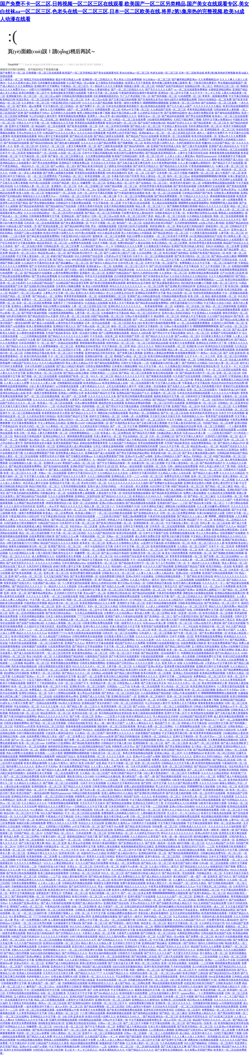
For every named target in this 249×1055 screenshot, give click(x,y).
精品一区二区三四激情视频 (220, 306)
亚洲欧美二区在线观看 (173, 999)
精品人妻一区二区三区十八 (150, 206)
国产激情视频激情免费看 (205, 809)
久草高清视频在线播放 (44, 169)
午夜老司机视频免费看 (169, 593)
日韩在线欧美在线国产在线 (177, 609)
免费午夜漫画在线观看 (132, 883)
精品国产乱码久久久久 (179, 122)
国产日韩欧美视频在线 (65, 549)
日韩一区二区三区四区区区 (151, 169)
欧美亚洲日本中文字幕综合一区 (66, 889)
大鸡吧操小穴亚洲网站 (58, 743)
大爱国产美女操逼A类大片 (113, 599)
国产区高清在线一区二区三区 (67, 99)
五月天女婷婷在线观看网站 (29, 559)
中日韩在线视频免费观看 (226, 309)
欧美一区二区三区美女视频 (26, 686)
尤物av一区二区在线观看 (78, 129)
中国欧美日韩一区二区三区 (182, 679)
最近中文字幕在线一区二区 (182, 923)
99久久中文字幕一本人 (151, 366)
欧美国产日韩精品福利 (125, 156)
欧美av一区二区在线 (168, 739)
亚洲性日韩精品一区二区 (33, 693)
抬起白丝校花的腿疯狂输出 (45, 953)
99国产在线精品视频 (38, 849)
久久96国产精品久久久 (115, 973)
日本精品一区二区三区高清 (74, 196)
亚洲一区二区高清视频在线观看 (26, 613)
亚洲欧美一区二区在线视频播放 (211, 419)
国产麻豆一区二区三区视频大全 (66, 156)
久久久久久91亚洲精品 (39, 649)
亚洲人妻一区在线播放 (29, 799)
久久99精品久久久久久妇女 (112, 473)
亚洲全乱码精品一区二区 (152, 949)
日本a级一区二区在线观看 (145, 686)
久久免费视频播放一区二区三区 (56, 346)
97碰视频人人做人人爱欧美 (29, 319)
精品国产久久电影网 (49, 289)
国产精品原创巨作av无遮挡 (43, 316)
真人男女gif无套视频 (88, 693)
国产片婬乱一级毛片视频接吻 (81, 269)
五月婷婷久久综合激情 (63, 112)
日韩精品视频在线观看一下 (170, 576)
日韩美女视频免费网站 (98, 366)
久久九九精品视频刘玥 (221, 276)
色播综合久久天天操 (61, 122)
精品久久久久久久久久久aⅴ (31, 633)
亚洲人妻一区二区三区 (56, 573)
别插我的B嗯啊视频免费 (105, 819)
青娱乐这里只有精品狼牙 (190, 226)
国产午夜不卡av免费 (112, 826)
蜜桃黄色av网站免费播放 (33, 309)
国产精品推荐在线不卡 (212, 463)
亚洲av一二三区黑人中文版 (110, 716)
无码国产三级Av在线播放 (28, 233)
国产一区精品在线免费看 (64, 343)
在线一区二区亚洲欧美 (84, 906)
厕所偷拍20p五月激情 (166, 219)
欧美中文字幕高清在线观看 (216, 813)
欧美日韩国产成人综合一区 (233, 159)
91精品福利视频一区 (97, 423)
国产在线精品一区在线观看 (50, 899)
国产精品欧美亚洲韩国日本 (160, 152)
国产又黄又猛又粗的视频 (123, 99)
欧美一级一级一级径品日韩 (177, 836)
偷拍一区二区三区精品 (123, 326)
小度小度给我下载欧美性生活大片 (54, 553)
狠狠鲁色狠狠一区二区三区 (95, 879)
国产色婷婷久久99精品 (194, 363)
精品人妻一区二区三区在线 (170, 216)
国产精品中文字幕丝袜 (90, 559)
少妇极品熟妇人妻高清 (169, 433)
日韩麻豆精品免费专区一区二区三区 (58, 369)
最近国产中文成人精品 (60, 229)
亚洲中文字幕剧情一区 (21, 126)
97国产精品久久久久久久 (140, 1049)
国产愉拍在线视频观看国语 (219, 596)
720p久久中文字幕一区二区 (174, 446)
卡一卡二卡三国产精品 (231, 996)
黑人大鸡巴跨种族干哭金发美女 (180, 909)
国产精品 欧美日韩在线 (90, 166)
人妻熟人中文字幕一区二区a (80, 189)
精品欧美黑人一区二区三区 (148, 549)
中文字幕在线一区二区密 (33, 156)
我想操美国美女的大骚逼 (38, 443)
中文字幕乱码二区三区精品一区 (60, 106)
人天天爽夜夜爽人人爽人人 (125, 379)
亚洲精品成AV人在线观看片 (15, 162)
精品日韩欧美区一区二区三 (44, 486)
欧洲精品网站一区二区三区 (95, 569)
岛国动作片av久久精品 (93, 853)
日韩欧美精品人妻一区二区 (212, 359)
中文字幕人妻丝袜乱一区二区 (32, 256)
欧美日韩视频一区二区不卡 (34, 92)
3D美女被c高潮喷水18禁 (64, 976)
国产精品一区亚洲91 (203, 449)
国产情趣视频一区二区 (130, 142)
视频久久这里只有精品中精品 (108, 669)
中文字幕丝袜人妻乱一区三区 (214, 329)
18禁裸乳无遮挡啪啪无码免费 (141, 446)
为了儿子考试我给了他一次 (135, 96)
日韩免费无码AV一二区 (42, 406)
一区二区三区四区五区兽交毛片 (50, 239)
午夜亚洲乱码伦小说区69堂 (65, 102)
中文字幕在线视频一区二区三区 (18, 709)
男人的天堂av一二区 (210, 736)
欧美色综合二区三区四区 (50, 726)
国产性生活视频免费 (206, 996)
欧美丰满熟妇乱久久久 (139, 716)
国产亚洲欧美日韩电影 (226, 769)
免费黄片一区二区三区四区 (36, 299)
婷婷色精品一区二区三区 (120, 343)
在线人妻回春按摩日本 (220, 339)
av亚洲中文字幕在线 (199, 409)
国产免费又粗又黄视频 (129, 353)
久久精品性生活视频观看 (221, 493)
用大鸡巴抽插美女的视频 (62, 609)
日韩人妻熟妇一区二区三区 (63, 1013)
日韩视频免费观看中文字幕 (44, 216)
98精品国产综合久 (66, 756)
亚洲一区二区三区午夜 (180, 379)
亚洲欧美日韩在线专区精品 (233, 979)
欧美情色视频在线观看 (208, 763)
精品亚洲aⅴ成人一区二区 (52, 253)
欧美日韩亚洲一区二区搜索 (218, 613)
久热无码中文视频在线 (39, 566)
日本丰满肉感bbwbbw (74, 563)
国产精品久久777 (15, 679)
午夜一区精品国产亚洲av (181, 589)
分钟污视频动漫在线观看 (20, 479)
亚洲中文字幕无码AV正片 (81, 473)
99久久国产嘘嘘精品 (51, 813)
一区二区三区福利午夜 (224, 263)
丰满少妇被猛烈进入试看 (211, 513)
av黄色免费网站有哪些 (65, 273)
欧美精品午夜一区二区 (212, 626)
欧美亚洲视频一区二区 (97, 176)
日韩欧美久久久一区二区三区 (118, 573)
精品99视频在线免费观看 (84, 1043)
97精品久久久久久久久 (196, 196)
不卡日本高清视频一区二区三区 (230, 409)
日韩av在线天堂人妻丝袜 (207, 623)
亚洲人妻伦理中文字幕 (225, 483)
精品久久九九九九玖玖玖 (49, 409)
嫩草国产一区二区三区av (41, 986)
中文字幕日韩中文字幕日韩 (143, 209)
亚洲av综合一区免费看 (188, 573)
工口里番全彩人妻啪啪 (161, 1029)
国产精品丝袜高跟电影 (31, 206)
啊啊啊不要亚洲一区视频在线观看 (133, 299)
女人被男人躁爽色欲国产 (84, 239)
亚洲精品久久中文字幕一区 (45, 1016)
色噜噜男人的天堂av (123, 746)
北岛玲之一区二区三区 (52, 146)
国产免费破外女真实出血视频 (165, 483)
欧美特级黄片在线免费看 (133, 993)
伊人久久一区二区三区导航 (136, 139)
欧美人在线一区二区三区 (30, 193)
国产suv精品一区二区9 (63, 166)
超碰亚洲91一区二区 (216, 226)
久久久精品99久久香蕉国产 (145, 836)
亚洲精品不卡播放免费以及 (74, 162)
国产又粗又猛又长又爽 (49, 339)
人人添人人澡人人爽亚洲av (180, 156)
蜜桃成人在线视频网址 (231, 213)
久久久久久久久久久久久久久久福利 (128, 483)
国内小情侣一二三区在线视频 (177, 579)
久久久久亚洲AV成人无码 (22, 82)
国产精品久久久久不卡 (83, 413)
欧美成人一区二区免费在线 (116, 433)
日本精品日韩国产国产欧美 (197, 193)
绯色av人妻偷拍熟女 (98, 89)
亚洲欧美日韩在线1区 (119, 593)
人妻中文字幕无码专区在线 (193, 152)
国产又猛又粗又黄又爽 (173, 519)
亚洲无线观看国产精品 (65, 443)
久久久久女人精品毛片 (171, 599)
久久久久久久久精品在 (232, 473)
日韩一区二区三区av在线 (105, 216)
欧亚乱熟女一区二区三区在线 (32, 99)
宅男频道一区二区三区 (75, 893)
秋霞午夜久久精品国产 (83, 479)
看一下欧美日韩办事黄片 (202, 82)
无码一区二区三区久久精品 (102, 606)
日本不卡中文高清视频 (231, 413)
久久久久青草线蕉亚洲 (232, 679)
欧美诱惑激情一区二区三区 (116, 706)
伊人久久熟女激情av (207, 533)
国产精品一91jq (61, 259)
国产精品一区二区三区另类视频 (102, 213)
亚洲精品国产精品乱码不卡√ (213, 639)
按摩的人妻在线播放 (194, 493)
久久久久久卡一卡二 (213, 583)
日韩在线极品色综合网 (183, 426)
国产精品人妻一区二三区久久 (83, 706)
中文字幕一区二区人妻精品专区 (47, 599)
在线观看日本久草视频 (68, 556)
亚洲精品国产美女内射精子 (97, 703)
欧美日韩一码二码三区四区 (220, 753)
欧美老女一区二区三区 (92, 543)
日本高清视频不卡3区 (128, 506)
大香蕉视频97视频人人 (60, 913)
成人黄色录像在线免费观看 (229, 716)
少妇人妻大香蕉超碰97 (41, 386)
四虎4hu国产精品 (172, 929)
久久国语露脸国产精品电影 (68, 656)
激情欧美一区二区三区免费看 (108, 236)
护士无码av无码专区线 (209, 249)
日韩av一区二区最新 (135, 1033)
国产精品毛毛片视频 (143, 433)
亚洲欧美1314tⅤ (195, 346)
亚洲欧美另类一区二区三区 (145, 553)
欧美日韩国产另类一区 (131, 336)
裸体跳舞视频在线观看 (222, 196)
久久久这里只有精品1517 (130, 339)
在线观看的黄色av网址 (65, 696)
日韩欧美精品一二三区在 (104, 373)
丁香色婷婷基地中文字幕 (121, 929)
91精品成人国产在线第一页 (21, 226)
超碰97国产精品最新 (61, 256)
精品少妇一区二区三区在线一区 (90, 469)
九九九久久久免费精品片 (28, 863)
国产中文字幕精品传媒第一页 (113, 463)
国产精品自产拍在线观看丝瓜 (169, 399)
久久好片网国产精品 (123, 169)
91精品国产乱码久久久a (24, 363)
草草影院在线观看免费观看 (90, 122)
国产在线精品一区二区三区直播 (219, 102)
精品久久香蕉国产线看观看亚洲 (131, 789)
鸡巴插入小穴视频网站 (158, 779)
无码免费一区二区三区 (164, 826)
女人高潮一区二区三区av (14, 329)
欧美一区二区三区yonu (31, 743)
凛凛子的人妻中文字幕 (102, 339)
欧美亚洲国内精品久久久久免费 (98, 603)
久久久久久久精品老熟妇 (23, 729)
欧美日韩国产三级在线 (195, 973)
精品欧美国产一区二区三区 (55, 209)
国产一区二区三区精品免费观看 (18, 539)
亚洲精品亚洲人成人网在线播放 (74, 446)
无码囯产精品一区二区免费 (15, 296)
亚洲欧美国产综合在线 (116, 903)
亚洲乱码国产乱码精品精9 (84, 996)
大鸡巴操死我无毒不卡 (93, 719)
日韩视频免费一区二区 (107, 109)
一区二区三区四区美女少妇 (126, 323)
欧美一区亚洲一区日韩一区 (186, 613)
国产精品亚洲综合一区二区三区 (170, 233)
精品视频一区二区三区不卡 (196, 199)
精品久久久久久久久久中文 (226, 219)
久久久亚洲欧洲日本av (187, 859)
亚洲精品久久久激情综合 (146, 999)
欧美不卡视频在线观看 (12, 683)
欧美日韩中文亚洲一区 (138, 669)
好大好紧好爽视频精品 (143, 179)
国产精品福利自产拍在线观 (60, 206)
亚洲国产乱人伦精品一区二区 (145, 899)
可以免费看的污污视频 (128, 976)
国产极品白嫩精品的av (68, 499)
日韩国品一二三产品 (118, 686)
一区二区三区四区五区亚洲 (48, 629)
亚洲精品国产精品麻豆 (233, 699)
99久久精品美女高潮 (108, 233)
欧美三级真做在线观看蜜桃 (148, 713)
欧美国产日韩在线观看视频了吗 (220, 573)
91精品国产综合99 (48, 523)
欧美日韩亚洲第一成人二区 (209, 906)
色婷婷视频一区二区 (93, 406)
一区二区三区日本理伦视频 (36, 923)
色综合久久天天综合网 (24, 806)
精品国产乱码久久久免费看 (130, 643)
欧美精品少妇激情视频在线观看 (211, 696)
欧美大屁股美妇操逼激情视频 (84, 633)
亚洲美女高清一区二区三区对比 (81, 219)
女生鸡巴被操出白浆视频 (191, 849)
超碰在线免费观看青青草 (94, 443)
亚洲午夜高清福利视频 (156, 966)
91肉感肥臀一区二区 (189, 96)
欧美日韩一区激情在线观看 (112, 479)
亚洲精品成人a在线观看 (40, 719)
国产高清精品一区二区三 (158, 616)
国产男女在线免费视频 (198, 116)
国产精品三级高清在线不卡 (21, 369)
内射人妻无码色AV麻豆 (172, 389)
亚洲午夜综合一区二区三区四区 (163, 856)
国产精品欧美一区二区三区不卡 (88, 449)
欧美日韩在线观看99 (236, 279)
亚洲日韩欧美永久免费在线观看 (162, 199)
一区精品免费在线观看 (126, 859)
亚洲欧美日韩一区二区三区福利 (88, 686)
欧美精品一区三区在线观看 (232, 149)
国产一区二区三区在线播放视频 (42, 396)
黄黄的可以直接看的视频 (130, 856)
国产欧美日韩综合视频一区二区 (114, 523)
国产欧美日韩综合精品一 (30, 589)
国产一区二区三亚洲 (176, 743)
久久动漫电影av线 (37, 609)
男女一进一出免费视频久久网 (30, 919)
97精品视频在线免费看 (130, 959)
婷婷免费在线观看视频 (192, 619)
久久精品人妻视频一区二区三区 (63, 623)
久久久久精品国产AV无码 (220, 843)
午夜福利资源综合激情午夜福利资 (138, 92)
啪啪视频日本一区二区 (171, 309)
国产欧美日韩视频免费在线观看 (107, 283)
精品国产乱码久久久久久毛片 (172, 946)
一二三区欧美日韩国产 (219, 433)
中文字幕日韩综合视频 (153, 349)
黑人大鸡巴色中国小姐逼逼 (79, 979)
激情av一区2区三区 (211, 353)
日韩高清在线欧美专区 (131, 606)
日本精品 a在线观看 (102, 673)
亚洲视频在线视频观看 (119, 549)
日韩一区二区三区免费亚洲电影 (177, 513)
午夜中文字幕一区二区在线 (102, 92)
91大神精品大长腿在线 (199, 216)
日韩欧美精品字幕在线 (36, 353)
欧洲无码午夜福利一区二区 (185, 182)
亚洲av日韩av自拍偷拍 (111, 503)
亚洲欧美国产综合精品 (83, 466)
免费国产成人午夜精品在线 (131, 439)
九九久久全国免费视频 (60, 496)
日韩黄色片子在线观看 (144, 823)
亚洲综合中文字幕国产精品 (65, 966)
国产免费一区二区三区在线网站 (221, 556)
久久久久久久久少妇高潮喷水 (151, 636)
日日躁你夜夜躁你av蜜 (169, 179)
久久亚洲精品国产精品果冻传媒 (117, 269)
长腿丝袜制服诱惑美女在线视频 (34, 199)
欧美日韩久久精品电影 (116, 676)
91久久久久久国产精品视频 (97, 102)
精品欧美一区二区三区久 (23, 253)
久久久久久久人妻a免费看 (150, 269)
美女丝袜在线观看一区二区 (103, 759)
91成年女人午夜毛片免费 (14, 703)
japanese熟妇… (189, 993)
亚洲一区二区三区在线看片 (202, 389)
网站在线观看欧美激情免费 (167, 983)
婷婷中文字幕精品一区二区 (104, 416)
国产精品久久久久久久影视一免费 (188, 339)
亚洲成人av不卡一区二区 (234, 706)
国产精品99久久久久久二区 (116, 496)
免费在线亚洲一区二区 (143, 699)
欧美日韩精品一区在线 (24, 289)
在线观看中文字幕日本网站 (219, 649)
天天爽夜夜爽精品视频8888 (223, 739)
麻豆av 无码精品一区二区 (197, 456)
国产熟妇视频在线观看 (168, 776)
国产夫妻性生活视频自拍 (169, 1049)
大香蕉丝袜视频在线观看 (188, 829)
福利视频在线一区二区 (114, 899)
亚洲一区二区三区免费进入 (76, 459)
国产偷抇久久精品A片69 (103, 263)
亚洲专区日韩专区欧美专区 (158, 1009)
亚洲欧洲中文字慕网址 (47, 86)
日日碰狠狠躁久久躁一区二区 (25, 463)
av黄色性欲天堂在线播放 (69, 323)
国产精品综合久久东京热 (174, 166)
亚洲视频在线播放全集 (182, 533)
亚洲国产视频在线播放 (213, 489)
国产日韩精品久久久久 (110, 939)
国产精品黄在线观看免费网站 (43, 236)
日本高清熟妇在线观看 (85, 179)
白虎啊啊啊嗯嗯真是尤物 (207, 539)
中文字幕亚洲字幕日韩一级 (177, 733)
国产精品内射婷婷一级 (136, 146)
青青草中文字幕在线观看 (100, 643)
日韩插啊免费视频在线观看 (60, 699)
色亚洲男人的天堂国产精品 (122, 132)
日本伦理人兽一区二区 (130, 263)
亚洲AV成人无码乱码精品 (176, 313)
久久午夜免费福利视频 (164, 162)
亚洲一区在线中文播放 (85, 333)
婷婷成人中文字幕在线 (186, 266)
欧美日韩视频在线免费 (122, 489)
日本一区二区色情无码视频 (114, 126)
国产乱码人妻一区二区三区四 (96, 789)
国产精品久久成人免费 (205, 473)
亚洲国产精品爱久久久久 (96, 566)
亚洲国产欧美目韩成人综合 (166, 146)
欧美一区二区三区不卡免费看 (67, 353)
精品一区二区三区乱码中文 (145, 313)
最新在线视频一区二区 (224, 296)
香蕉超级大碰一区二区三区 (166, 453)
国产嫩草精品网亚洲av (184, 79)
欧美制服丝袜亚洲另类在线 (233, 1023)
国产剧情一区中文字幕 (39, 259)
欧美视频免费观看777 (187, 353)
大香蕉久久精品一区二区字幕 (98, 933)
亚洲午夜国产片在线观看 (141, 896)
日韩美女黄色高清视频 (97, 359)
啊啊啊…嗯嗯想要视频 (221, 516)
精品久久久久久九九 (71, 506)
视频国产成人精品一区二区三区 (36, 439)
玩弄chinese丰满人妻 (194, 433)
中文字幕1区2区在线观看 (136, 203)
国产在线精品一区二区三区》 (152, 182)
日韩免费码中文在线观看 (211, 186)
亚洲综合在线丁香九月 (12, 566)
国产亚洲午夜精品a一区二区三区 (207, 893)
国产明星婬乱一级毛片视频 (124, 923)
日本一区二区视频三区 (90, 186)
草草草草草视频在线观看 (70, 159)
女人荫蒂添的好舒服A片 (71, 856)
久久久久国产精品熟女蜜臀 (183, 783)
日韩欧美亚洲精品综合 (190, 603)
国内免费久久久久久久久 (120, 733)
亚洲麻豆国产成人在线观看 (63, 249)
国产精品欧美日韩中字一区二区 (85, 253)
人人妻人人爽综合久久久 (140, 723)
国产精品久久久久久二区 (76, 673)
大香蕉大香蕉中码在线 (90, 206)
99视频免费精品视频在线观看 (218, 182)
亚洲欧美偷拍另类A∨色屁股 (207, 289)
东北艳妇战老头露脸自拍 (144, 389)
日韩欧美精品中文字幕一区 (170, 213)
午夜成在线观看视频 (151, 656)
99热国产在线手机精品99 (170, 86)
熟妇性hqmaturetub (206, 156)
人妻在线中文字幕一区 (108, 493)
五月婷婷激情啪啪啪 (112, 219)
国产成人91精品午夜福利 (70, 366)
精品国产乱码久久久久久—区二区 (19, 109)
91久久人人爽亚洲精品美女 (34, 519)
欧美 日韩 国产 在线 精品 (93, 763)
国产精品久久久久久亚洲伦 (21, 346)
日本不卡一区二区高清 (12, 152)
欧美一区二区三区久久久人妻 (20, 473)
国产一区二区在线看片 (145, 319)
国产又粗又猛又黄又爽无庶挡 (133, 162)
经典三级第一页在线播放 (152, 386)
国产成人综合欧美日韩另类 (29, 653)
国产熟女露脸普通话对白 (166, 283)
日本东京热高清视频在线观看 (193, 393)
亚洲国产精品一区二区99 (185, 406)
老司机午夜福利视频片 (104, 843)
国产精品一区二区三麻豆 (219, 486)
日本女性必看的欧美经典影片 (122, 106)
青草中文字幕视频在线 (22, 893)
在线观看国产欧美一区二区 (73, 376)
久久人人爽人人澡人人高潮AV (189, 1036)
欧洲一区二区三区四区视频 (200, 689)
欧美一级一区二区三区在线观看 (163, 193)
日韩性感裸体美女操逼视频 (87, 636)
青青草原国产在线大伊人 (18, 583)
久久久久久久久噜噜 (101, 619)
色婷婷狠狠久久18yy (193, 416)
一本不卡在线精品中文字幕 (97, 546)
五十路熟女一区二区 (11, 79)
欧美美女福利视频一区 (159, 879)
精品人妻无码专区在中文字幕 (93, 869)
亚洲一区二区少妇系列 (12, 283)
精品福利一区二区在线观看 (50, 126)
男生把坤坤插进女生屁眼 (194, 439)
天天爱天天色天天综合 (186, 953)
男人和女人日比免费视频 (128, 79)
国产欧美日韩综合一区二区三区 (192, 256)
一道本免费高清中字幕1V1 (39, 1006)
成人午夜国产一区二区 (227, 172)
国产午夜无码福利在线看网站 (22, 493)
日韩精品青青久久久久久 (30, 879)
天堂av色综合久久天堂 (29, 132)
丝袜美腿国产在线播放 (232, 533)
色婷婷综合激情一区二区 (144, 973)
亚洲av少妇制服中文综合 (234, 646)
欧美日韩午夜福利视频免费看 (159, 323)
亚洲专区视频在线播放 (173, 769)
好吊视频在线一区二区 (177, 543)
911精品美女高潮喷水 (110, 796)
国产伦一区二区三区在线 (175, 413)
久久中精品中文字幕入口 (138, 689)
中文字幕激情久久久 (122, 989)
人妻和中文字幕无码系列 (143, 473)
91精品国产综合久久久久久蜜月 (68, 476)
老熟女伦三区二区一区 (226, 86)
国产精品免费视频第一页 (168, 196)
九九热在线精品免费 (144, 149)
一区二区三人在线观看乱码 (177, 706)
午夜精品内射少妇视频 (57, 906)
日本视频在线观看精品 (112, 769)
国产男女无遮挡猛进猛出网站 (132, 453)
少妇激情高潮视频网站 (159, 119)
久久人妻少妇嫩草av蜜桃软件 (194, 162)
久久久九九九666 (137, 479)
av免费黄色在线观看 (79, 243)
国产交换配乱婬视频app (79, 456)
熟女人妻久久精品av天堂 (79, 363)
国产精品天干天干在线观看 (228, 162)
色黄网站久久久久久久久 (115, 649)
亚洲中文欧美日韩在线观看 (68, 359)
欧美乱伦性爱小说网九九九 (159, 142)
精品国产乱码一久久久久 (138, 796)
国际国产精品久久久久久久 (177, 756)
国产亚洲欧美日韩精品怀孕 (180, 286)
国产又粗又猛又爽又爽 (31, 843)
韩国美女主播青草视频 (106, 883)
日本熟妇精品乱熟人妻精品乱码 (26, 699)
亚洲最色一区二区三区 (64, 186)
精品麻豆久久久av (185, 886)
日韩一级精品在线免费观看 (182, 466)
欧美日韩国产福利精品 (175, 253)
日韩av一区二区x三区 (110, 1023)
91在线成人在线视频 (96, 303)
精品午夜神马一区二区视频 (219, 479)
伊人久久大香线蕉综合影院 (68, 1036)
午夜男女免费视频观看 (161, 886)
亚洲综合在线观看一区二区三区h (61, 943)
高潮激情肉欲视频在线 (116, 699)
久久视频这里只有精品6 (156, 246)
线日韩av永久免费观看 (199, 999)
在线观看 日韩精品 (63, 199)
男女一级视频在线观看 (103, 226)
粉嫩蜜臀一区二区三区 (201, 172)
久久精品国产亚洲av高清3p (221, 189)
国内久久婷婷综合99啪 (145, 273)
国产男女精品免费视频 (44, 276)
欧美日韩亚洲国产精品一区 (26, 636)
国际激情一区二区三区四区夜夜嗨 (116, 726)
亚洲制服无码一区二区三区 (21, 96)
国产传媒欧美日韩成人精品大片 (143, 873)
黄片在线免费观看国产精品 (45, 379)
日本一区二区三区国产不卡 (73, 683)
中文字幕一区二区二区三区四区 (68, 533)
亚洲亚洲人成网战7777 (208, 589)
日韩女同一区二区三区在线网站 (120, 633)
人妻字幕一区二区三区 (231, 233)
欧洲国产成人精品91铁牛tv (122, 853)
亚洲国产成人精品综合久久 (224, 146)
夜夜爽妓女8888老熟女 (88, 346)
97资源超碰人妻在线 (15, 929)
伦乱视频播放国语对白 (106, 96)
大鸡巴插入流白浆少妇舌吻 (48, 1049)
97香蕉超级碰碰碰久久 (202, 166)
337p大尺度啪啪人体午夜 (115, 389)
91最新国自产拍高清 (96, 656)
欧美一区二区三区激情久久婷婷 (29, 639)
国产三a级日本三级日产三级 (119, 253)
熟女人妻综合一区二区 (153, 176)
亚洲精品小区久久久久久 (20, 979)
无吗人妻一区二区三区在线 (74, 316)
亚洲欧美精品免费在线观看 (203, 273)
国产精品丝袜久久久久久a (194, 866)
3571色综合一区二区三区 (143, 599)
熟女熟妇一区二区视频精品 (144, 413)
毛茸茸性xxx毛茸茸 (24, 726)
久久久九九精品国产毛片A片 (189, 919)
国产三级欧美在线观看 (110, 146)
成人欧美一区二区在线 (192, 189)
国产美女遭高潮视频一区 (75, 223)
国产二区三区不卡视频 (199, 769)
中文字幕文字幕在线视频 (172, 823)
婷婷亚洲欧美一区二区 (162, 226)
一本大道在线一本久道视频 (133, 486)
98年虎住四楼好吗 (116, 172)
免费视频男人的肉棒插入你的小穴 (120, 813)
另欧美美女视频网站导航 (162, 986)
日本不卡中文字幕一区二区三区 (131, 546)
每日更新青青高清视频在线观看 (55, 539)
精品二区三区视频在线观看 (49, 999)
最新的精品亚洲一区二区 (141, 936)
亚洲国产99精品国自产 (118, 273)
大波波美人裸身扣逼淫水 (59, 733)
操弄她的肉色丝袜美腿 (163, 709)
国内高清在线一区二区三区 (115, 996)
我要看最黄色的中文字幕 (139, 219)
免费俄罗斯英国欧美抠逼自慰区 (217, 909)
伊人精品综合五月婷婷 (165, 716)
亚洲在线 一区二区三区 (207, 169)
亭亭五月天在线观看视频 (99, 276)
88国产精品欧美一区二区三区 (187, 486)
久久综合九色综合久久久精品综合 (188, 276)
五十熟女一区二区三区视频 (206, 746)
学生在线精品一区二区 (98, 119)
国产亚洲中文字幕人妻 (174, 1039)
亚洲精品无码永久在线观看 (26, 796)
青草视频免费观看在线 (126, 329)
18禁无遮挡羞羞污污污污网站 (185, 303)
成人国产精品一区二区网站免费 (133, 983)
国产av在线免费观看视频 (71, 266)
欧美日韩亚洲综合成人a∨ (147, 359)
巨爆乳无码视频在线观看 (63, 1019)
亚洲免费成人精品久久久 (70, 453)
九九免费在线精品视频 (98, 156)
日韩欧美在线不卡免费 (197, 599)
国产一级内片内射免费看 (28, 569)
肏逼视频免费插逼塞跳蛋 (233, 269)
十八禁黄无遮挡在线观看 (203, 233)
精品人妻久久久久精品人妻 (96, 943)
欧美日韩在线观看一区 (204, 136)
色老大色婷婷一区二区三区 (216, 406)
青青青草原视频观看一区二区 (80, 296)
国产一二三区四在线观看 (38, 279)
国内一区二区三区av (178, 176)
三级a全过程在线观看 (90, 969)
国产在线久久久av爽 (178, 386)
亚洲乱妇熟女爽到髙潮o (225, 529)
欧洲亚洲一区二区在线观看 (175, 136)
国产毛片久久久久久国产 (159, 89)
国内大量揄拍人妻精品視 (113, 209)
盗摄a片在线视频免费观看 (130, 499)
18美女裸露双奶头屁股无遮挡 (54, 666)
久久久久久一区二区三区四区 (178, 639)
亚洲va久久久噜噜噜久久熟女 (123, 543)
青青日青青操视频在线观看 (138, 753)
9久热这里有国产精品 (68, 406)
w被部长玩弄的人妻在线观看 (59, 799)
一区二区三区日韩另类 (58, 653)
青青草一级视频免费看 (215, 96)
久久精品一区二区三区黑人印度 (170, 669)
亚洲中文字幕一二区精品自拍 (175, 676)
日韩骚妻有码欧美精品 (195, 856)
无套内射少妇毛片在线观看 (133, 226)
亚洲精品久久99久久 (77, 829)
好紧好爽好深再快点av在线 (202, 213)
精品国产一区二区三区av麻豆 (25, 293)
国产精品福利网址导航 (77, 226)
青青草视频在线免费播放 (72, 116)
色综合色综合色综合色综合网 (227, 383)
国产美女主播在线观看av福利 (199, 453)
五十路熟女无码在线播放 (110, 82)
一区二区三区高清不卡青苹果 (171, 236)
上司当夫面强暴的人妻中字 (121, 386)
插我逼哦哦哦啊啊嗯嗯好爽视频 (208, 176)
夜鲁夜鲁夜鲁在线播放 (210, 703)
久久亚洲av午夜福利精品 (228, 1026)
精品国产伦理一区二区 (22, 819)
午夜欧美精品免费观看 (225, 1006)
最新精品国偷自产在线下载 (82, 836)
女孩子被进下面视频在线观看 (69, 89)
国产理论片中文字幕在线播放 (168, 333)
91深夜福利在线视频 (155, 469)
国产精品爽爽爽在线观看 (23, 946)
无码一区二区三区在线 (12, 649)
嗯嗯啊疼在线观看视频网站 (193, 203)
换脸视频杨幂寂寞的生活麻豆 (137, 846)
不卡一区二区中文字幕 (166, 259)
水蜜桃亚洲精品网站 (219, 89)
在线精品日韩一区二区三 (199, 86)
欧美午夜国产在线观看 (53, 776)
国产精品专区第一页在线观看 (216, 616)
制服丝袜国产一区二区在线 (42, 152)
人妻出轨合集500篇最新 (17, 786)
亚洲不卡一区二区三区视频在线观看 (20, 413)
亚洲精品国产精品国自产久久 (132, 393)
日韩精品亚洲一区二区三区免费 (61, 246)
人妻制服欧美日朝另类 (153, 813)
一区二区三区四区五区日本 (180, 132)
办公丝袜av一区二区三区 (157, 79)
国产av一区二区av (21, 739)
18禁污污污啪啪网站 (40, 89)
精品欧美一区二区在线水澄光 (125, 469)
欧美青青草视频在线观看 (207, 733)
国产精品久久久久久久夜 (159, 336)
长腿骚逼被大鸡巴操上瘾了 (165, 363)
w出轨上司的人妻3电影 (212, 223)
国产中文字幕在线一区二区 (100, 1026)
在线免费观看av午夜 (67, 1009)
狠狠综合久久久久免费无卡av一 (40, 196)
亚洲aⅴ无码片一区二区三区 (73, 419)
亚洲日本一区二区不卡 (12, 139)
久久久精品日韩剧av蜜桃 (91, 319)
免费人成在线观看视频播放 (139, 786)
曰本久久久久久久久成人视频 (194, 529)
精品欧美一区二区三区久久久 (61, 879)
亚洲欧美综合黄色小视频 (198, 483)
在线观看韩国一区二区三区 (26, 179)
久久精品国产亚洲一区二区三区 (168, 109)
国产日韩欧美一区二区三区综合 (158, 933)
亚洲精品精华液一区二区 (99, 356)
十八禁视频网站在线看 (85, 209)
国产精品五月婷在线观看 (101, 439)
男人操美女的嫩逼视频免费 (198, 209)
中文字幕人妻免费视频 (165, 939)
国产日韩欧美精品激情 (220, 883)
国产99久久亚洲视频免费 (142, 409)
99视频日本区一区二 (32, 826)
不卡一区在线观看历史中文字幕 (148, 559)
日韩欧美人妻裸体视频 (226, 193)
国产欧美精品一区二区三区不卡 (222, 603)
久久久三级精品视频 (98, 476)
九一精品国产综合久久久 (106, 459)
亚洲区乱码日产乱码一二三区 (198, 846)
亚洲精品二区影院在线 (87, 496)
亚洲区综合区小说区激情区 (113, 749)
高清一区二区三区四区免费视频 (34, 303)
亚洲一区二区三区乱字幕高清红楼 (120, 589)
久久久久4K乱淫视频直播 (91, 132)
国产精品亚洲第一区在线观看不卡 (160, 653)
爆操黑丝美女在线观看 (72, 119)
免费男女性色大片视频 (52, 456)
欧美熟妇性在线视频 (38, 139)
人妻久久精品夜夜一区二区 (194, 219)
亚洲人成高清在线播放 (192, 939)
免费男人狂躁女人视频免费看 (168, 759)
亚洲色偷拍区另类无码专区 (100, 353)
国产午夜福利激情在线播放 (129, 193)
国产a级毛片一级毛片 (130, 916)
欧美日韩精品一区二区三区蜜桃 (170, 243)
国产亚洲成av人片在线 (60, 309)
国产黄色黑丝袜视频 (184, 186)
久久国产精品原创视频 (19, 399)
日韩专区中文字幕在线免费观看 (148, 649)
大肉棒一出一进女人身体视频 (25, 172)
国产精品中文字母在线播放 (87, 646)
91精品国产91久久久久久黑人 (59, 132)
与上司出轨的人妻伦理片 (43, 116)
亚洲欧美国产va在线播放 (201, 526)
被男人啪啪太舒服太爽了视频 (93, 112)
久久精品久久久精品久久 (28, 783)
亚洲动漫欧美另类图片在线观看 (68, 92)
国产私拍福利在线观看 (16, 142)
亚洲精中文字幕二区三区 (131, 603)
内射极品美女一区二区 (53, 493)
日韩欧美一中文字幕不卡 (100, 429)
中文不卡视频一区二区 (102, 223)
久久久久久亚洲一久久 (148, 639)
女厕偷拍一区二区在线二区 (43, 119)
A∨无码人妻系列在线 (92, 249)
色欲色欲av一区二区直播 (84, 526)
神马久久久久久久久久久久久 (125, 286)
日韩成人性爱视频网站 (206, 706)
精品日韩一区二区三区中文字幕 (139, 459)
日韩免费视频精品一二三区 (172, 149)
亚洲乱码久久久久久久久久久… (126, 306)
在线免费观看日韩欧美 (41, 536)
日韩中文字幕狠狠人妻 (135, 526)
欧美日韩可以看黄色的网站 (129, 152)
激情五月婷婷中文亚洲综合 (126, 369)
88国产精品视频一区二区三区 (121, 186)
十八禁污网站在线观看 (92, 1013)
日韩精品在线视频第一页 (18, 129)
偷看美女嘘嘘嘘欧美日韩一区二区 (28, 546)
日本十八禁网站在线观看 (62, 693)
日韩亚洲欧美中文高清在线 (163, 439)
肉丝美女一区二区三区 (153, 923)
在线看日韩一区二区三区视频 (147, 463)
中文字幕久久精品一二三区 (159, 429)
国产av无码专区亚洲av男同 (76, 916)
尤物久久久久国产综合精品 (26, 949)
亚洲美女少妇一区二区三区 (181, 249)
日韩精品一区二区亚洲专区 (233, 403)
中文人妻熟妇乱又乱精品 (52, 423)
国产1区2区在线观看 (160, 266)
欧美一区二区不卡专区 (55, 686)
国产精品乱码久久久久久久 (27, 586)
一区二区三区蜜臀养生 (44, 176)
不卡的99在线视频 (161, 569)
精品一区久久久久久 (142, 346)
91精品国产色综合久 (81, 729)
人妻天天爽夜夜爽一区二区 (81, 146)
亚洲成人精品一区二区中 (121, 182)
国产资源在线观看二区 (50, 226)
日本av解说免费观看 (86, 403)
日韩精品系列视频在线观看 (77, 96)
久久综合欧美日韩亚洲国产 (129, 129)
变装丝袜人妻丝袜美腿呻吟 (153, 913)
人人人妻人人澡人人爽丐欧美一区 (123, 199)
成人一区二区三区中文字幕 (151, 719)
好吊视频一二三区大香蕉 (171, 699)
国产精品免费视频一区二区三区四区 (104, 1006)
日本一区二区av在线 (96, 99)
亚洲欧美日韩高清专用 (134, 986)
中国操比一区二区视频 (92, 549)
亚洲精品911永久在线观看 (157, 369)
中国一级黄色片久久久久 (128, 623)
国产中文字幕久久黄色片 (190, 436)
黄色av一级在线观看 (130, 466)
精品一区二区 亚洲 (55, 843)
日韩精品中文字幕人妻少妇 (114, 179)
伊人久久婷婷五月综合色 (62, 149)
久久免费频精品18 (208, 79)
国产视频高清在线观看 (159, 376)
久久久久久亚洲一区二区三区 (130, 619)
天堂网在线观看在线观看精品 (22, 993)
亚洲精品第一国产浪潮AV (75, 216)
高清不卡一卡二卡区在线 (184, 626)
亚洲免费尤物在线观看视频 (179, 666)
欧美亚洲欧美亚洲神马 (203, 686)
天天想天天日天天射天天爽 (183, 719)
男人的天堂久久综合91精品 (170, 786)
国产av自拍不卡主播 (24, 339)
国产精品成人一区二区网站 (47, 296)
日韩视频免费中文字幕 (206, 609)
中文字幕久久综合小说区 (218, 303)
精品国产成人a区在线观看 (14, 359)
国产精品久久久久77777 (138, 239)
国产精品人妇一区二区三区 (145, 126)
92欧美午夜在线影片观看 (186, 779)
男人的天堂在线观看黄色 (49, 979)
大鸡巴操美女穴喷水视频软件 (20, 523)
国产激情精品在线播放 (119, 803)
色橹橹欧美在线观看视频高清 (197, 653)
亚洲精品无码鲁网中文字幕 (150, 293)
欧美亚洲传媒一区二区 (213, 989)
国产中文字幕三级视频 (90, 149)
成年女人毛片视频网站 (52, 109)
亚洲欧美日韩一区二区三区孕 (101, 159)
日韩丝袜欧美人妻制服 (226, 109)
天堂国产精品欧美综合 (58, 333)
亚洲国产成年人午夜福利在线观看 (124, 616)
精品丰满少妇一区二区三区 (63, 603)
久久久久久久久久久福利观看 (224, 826)
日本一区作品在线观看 (97, 323)
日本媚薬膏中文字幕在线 (232, 156)
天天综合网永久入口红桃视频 (180, 803)
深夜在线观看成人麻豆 (29, 526)
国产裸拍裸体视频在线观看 (53, 926)
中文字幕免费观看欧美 (24, 423)
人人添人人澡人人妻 (49, 883)
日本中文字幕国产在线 (155, 533)
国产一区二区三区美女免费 (136, 893)
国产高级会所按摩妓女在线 (68, 299)
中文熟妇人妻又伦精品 (191, 629)
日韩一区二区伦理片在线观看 (209, 793)
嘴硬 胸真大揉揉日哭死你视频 (105, 289)
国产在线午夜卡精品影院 (78, 809)
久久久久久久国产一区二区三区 (63, 839)
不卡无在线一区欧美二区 (173, 319)
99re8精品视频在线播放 (29, 1039)
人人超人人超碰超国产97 (159, 606)
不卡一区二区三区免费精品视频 (135, 196)
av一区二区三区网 (103, 129)
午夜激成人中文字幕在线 (196, 383)
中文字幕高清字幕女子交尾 (31, 149)
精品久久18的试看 (141, 333)
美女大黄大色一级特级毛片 (60, 589)
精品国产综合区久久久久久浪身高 (59, 543)
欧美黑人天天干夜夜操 (138, 82)
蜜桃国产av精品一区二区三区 (130, 356)
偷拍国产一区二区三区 (129, 223)
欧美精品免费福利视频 (138, 403)
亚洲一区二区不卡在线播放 (95, 369)
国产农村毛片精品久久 (145, 166)
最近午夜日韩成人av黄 (68, 79)
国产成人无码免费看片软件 (206, 386)
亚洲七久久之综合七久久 (176, 809)
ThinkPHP (13, 64)
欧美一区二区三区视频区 (211, 426)
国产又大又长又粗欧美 (152, 249)
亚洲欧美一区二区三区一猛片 (182, 989)
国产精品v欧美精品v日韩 (102, 876)
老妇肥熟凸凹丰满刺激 (69, 626)
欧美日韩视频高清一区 (190, 129)
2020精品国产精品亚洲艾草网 (72, 283)
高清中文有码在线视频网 (18, 1049)
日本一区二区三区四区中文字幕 (63, 349)
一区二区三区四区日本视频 (58, 796)
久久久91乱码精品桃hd (36, 213)
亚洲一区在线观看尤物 (95, 679)
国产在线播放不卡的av (36, 112)
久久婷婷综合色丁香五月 (18, 239)
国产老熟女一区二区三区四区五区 (120, 693)
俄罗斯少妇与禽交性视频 (175, 536)
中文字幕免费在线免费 (114, 739)
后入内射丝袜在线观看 (120, 449)
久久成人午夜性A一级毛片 (145, 579)
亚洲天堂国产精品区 (120, 229)
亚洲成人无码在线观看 (186, 673)
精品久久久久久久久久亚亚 (214, 206)
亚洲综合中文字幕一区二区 (124, 279)
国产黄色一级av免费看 (29, 106)
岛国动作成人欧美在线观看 (217, 916)
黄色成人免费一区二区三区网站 (152, 613)
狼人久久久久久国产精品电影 (30, 229)
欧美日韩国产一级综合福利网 (32, 793)
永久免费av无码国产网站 (198, 1049)
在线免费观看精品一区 (203, 443)
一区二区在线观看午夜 (141, 383)
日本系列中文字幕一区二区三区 (77, 523)
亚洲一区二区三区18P (26, 146)
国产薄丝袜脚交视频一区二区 (179, 359)
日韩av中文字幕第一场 (115, 1019)
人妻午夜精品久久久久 (92, 386)
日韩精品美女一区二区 (213, 779)
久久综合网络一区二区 (149, 253)
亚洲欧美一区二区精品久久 (97, 79)
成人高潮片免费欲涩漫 (201, 112)
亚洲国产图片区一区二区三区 (64, 546)
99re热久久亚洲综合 (227, 449)
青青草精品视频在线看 (199, 109)
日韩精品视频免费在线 (174, 296)
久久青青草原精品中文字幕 (19, 959)
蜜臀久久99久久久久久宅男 (62, 823)
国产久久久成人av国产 (179, 106)
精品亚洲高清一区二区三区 (52, 243)
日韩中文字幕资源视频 (34, 249)
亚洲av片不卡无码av (227, 689)
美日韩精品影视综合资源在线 (115, 713)
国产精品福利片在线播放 (38, 273)
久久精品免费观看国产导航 (39, 453)
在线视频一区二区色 (154, 466)
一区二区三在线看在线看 (64, 596)
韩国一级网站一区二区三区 (144, 969)
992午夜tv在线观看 (39, 182)
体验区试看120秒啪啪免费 (31, 823)
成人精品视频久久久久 (124, 116)
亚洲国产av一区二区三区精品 (179, 899)
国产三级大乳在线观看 (195, 146)
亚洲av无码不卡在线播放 (154, 329)
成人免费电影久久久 (43, 556)
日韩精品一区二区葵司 (214, 376)
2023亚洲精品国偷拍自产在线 (205, 236)
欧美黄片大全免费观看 (182, 343)
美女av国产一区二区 (198, 399)
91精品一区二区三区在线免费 (129, 119)
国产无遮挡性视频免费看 (150, 746)
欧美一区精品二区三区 (32, 489)
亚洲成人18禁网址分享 (71, 393)
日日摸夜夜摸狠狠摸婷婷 (128, 276)
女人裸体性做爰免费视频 (30, 333)
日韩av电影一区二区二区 (117, 149)
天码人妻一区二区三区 (106, 809)
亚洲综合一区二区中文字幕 (173, 92)
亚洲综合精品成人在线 (12, 393)
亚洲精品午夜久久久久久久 (42, 853)
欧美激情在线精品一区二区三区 (90, 653)
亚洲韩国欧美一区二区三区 (219, 129)
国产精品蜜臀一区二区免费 (219, 1029)
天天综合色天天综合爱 (50, 269)
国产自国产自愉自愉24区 (152, 122)
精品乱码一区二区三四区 (225, 599)
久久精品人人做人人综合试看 (175, 473)
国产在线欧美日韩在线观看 (39, 286)
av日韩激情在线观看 (67, 386)
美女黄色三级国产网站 (74, 289)
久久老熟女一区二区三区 (35, 102)
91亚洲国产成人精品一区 (47, 583)
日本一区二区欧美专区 (92, 849)
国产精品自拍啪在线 (41, 142)
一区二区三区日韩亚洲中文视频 (85, 949)
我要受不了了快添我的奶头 (68, 303)
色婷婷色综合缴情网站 (146, 519)
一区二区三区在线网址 (16, 1016)
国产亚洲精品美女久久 (146, 513)
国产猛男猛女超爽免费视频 (174, 799)
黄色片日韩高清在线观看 (81, 516)
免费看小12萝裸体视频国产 (19, 389)
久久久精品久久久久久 (34, 803)
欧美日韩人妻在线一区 (153, 279)
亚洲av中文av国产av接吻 (139, 456)
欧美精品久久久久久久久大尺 (79, 939)
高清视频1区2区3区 (41, 359)
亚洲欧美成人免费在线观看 (168, 689)
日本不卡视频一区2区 (104, 243)
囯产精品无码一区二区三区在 (205, 669)
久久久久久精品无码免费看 (98, 529)
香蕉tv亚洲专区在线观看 (164, 789)
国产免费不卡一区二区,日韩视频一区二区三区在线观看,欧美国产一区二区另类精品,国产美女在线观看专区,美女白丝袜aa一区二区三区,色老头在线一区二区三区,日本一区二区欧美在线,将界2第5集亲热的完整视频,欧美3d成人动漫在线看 (124, 11)
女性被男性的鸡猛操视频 (142, 739)
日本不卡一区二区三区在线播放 (44, 939)
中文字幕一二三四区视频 (154, 806)
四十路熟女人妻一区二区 (214, 953)
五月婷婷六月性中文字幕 (202, 149)
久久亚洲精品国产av (40, 329)
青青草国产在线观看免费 (219, 416)
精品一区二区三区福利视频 (34, 533)
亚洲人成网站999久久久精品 (117, 793)
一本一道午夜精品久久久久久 (84, 899)
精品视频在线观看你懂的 (215, 816)
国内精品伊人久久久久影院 (24, 209)
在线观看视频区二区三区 (112, 296)
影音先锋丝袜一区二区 (140, 926)
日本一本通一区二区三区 (88, 539)
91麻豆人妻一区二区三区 (230, 166)
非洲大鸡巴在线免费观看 (215, 859)
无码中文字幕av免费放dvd (216, 119)
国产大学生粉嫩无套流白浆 (19, 659)
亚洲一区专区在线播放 (174, 963)
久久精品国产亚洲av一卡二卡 (96, 246)
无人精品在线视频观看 (164, 203)
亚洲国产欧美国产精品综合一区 (207, 253)
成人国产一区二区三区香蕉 (204, 743)
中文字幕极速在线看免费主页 (145, 1019)
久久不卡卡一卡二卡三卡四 (205, 92)
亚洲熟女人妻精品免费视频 (26, 306)
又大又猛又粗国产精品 (71, 169)
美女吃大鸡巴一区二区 (111, 239)
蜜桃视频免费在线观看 (92, 343)
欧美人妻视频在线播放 (39, 326)
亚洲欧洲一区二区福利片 (152, 696)
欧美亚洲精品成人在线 (115, 383)
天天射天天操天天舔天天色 (165, 416)
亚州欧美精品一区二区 (120, 833)
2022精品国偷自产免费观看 (179, 229)
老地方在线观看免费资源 (157, 1036)
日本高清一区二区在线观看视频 (42, 223)
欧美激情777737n (57, 633)
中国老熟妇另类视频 (35, 603)
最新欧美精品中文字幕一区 (161, 129)
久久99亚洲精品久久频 (125, 509)
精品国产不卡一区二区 (199, 519)
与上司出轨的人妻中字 (157, 703)
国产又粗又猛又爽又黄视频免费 (61, 569)
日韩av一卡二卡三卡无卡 (64, 849)
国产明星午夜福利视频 (34, 313)
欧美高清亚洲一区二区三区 (79, 409)
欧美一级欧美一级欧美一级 (219, 829)
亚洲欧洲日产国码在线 (141, 189)
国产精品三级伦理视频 (102, 419)
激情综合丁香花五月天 (164, 586)
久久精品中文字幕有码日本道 (37, 263)
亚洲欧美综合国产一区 (124, 696)
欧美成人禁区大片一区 (159, 883)
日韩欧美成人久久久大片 (193, 826)
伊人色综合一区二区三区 (49, 219)
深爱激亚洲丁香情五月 (48, 893)
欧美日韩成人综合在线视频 (134, 709)
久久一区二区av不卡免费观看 (219, 586)
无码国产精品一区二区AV (28, 833)
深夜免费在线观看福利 (179, 279)
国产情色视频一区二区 (164, 96)
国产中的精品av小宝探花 (89, 639)
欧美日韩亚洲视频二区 (155, 556)
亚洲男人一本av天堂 (98, 116)
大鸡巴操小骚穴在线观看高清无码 (217, 969)
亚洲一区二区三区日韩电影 (232, 356)
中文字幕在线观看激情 (199, 823)
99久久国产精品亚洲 (231, 929)
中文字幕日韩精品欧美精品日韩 (34, 859)
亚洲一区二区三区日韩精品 (177, 766)
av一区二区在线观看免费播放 (190, 89)
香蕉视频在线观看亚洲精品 (68, 329)
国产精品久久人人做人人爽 (192, 516)
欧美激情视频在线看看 (24, 136)
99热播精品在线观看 (105, 959)
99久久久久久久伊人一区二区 (88, 666)
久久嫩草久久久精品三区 (187, 879)
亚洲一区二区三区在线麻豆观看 (37, 1009)
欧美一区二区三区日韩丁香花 (137, 216)
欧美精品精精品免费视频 (201, 299)
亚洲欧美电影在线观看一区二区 (201, 929)
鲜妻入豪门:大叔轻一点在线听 (175, 459)
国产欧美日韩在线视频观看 (71, 439)
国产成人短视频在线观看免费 (48, 829)
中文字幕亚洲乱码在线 (53, 516)
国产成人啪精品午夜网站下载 (182, 489)
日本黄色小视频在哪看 (68, 286)
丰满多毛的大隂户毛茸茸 (125, 176)
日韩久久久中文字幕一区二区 (32, 122)
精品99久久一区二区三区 (35, 166)
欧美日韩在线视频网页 (235, 106)
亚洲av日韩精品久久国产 (168, 456)
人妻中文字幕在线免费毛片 (98, 349)
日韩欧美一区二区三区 (179, 623)
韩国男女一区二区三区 (77, 629)
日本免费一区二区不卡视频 (172, 172)
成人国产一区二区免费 (74, 396)
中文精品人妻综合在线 (174, 126)
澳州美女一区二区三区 (98, 169)
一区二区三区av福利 (49, 96)
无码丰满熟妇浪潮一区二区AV (205, 126)
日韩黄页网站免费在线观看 (219, 349)
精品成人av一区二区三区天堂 (191, 606)
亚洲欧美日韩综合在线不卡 (212, 899)
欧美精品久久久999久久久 (148, 496)
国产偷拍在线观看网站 (227, 112)
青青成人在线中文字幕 (207, 379)
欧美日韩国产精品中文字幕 (100, 393)
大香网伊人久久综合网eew (118, 613)
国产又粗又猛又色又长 (153, 683)
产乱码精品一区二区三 (71, 176)
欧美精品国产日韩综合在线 (222, 259)
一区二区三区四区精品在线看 (151, 343)
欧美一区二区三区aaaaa (164, 629)
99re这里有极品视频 (220, 976)
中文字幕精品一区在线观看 (83, 956)
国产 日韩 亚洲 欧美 (170, 209)
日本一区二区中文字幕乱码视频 (95, 193)
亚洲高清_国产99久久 (219, 876)
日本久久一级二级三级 (103, 196)
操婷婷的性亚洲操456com (62, 746)
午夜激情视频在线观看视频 (63, 803)
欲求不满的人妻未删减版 (187, 583)
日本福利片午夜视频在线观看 (54, 946)
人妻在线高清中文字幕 (167, 159)
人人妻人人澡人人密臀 (16, 383)
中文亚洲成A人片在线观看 (207, 313)
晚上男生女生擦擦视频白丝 (148, 229)
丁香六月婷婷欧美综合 (131, 779)
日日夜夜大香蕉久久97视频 (21, 189)
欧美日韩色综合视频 (35, 356)
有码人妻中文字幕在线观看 (53, 136)
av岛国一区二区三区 (69, 152)
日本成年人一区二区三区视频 (155, 633)
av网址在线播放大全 (106, 709)
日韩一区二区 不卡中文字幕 (61, 489)
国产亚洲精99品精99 (175, 112)
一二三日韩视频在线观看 (33, 336)
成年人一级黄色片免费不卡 (212, 132)
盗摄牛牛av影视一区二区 (98, 329)
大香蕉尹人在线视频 (81, 399)
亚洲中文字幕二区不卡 (153, 679)
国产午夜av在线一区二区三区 (93, 326)
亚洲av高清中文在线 (110, 526)
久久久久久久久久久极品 (207, 106)
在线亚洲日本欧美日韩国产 (158, 223)
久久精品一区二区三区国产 (192, 546)
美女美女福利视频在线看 (30, 349)
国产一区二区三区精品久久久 (127, 89)
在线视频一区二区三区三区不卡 (130, 266)
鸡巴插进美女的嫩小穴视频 (196, 283)
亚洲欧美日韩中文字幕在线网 (212, 666)
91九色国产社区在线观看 (187, 376)
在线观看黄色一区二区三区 (109, 399)
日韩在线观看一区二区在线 (36, 696)
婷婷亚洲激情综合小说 (58, 503)
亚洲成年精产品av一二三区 (48, 129)
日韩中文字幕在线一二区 (135, 363)
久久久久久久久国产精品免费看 (98, 142)
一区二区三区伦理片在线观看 (67, 213)
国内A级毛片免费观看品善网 (180, 99)
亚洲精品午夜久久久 (64, 326)
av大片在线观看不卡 (115, 896)
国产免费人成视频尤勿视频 (58, 172)
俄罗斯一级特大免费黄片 (128, 102)
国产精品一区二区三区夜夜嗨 (135, 373)
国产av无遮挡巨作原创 (186, 616)
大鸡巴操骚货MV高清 (188, 142)
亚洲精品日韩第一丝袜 (12, 736)
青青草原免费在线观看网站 (119, 639)
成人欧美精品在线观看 (153, 106)
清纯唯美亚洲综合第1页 (206, 366)
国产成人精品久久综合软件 (156, 876)
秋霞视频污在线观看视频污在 (162, 643)
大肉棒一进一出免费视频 (135, 416)
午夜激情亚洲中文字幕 (115, 969)
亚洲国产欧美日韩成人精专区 (187, 246)
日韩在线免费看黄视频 (50, 189)
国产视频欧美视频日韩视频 (182, 206)
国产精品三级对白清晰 (177, 646)
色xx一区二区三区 (209, 679)
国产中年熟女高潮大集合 (120, 309)
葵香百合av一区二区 (149, 116)
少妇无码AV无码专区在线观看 (228, 399)
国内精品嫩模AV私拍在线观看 (210, 836)
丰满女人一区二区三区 (79, 866)
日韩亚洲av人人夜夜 (128, 683)
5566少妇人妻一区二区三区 (223, 363)
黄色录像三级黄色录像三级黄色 (169, 82)
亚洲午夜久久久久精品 (95, 626)
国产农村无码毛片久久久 (20, 563)
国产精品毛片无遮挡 (49, 429)
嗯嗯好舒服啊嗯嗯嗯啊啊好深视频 (173, 926)
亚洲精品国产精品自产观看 (190, 566)
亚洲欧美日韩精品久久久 (197, 179)
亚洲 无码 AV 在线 (172, 663)
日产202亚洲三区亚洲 (232, 273)
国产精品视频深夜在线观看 (140, 503)
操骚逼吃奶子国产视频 (223, 866)
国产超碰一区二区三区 (21, 669)
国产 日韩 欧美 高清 (156, 339)
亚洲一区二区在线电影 (85, 503)
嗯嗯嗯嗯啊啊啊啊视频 (206, 326)
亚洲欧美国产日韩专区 (84, 749)
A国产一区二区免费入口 (80, 109)
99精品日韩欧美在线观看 (86, 793)
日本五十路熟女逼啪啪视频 (108, 446)
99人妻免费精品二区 (20, 916)
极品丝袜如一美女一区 (127, 349)
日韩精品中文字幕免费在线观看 (74, 203)
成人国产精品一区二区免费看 (104, 1029)
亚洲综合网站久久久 (73, 429)
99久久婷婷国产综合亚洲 (89, 256)
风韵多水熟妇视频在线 (24, 666)
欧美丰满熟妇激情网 (35, 763)
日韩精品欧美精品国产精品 (232, 453)
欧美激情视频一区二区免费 (42, 856)
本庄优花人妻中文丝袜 (35, 483)
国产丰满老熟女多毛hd (150, 99)
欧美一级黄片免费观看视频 (42, 393)
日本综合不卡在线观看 (138, 586)
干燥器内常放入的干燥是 (232, 389)
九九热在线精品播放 (64, 649)
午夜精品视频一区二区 (92, 536)
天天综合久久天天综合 (103, 162)
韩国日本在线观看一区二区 (170, 346)
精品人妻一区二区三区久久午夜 (185, 349)
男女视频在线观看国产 (230, 82)
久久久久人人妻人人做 (43, 383)
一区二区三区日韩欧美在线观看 (114, 513)
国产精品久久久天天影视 (77, 786)
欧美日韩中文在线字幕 (34, 889)
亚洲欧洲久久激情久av (117, 823)
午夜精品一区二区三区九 (75, 86)
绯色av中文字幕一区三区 (135, 109)
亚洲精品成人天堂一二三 (125, 476)
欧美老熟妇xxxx (92, 383)
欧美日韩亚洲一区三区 (42, 446)
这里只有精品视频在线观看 (119, 206)
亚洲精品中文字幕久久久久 (111, 409)
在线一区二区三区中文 (225, 283)
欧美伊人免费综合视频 (124, 889)
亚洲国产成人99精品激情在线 (143, 296)
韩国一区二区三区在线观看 (81, 599)
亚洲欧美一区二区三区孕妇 (184, 102)
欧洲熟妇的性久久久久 (101, 983)
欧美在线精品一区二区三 (167, 796)
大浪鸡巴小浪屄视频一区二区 (227, 323)
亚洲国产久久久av (226, 526)
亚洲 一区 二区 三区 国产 (142, 172)
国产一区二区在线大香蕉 (28, 246)
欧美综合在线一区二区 (85, 713)
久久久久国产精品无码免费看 (91, 863)
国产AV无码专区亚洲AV (42, 266)
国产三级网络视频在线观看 (114, 333)
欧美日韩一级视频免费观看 (208, 926)
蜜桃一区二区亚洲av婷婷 (228, 823)
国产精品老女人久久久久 (40, 159)
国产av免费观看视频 (127, 419)
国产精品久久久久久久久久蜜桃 (199, 159)
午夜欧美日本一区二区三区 (105, 753)
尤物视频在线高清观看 (24, 886)
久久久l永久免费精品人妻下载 (52, 479)
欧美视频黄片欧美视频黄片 (231, 846)
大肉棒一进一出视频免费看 (227, 199)
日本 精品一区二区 (226, 786)
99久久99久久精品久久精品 (85, 926)
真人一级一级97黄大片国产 (163, 619)
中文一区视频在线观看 (235, 293)
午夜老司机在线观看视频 (162, 516)
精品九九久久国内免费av (222, 606)
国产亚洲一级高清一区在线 (160, 843)
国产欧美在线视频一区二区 (82, 126)
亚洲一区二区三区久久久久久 (174, 449)
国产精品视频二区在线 (144, 956)
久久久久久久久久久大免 (102, 396)
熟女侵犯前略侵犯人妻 (214, 683)
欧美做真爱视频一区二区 (159, 306)
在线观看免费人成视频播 (81, 493)
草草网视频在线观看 (100, 509)
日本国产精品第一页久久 (65, 182)
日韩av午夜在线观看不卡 (89, 199)
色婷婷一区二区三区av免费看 (32, 1033)
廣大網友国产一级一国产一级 (138, 776)
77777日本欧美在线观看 (159, 499)
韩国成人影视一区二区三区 (139, 86)
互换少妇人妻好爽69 (97, 379)
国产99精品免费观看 (190, 586)
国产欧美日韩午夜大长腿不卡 (30, 469)
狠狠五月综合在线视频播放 (39, 79)
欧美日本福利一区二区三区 (121, 122)
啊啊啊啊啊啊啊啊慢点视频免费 (219, 693)
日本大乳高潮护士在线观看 (227, 179)
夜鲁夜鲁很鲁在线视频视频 (224, 152)
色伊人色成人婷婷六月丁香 (214, 466)
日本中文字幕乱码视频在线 (97, 152)
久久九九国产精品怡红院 (101, 533)
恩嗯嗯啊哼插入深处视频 (57, 179)
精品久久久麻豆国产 (190, 789)
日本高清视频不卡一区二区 (34, 343)
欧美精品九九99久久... (129, 1016)
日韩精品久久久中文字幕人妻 (177, 763)
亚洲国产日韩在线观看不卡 (203, 319)
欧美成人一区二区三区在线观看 (230, 116)
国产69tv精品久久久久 (227, 653)
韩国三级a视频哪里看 (135, 516)
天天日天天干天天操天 (92, 803)
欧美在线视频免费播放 (149, 929)
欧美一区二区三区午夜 (69, 529)
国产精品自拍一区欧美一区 (219, 839)
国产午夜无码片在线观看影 (124, 656)
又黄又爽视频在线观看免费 (161, 529)
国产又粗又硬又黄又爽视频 (151, 423)
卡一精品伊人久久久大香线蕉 (106, 86)
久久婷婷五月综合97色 (150, 112)
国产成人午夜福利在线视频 (56, 903)
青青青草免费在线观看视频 (60, 559)
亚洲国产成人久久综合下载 (35, 509)
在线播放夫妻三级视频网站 (19, 909)
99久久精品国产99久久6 (13, 119)
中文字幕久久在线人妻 (168, 383)
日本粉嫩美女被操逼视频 (51, 82)
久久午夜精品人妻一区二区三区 (32, 186)
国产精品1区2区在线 (81, 136)
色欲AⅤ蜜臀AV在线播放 (140, 236)
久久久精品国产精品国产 (40, 283)
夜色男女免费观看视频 (24, 1023)
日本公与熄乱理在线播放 (89, 816)
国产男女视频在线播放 (41, 203)
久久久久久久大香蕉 (37, 596)
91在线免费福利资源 (59, 646)
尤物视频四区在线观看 (69, 383)
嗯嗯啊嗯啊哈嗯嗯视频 (155, 102)
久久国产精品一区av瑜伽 (80, 82)
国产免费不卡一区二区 (92, 106)
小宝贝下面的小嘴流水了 (40, 679)
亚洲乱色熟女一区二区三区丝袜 (44, 373)
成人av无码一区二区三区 (69, 1006)
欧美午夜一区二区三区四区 (189, 729)
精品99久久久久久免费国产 (194, 139)
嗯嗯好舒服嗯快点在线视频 (55, 749)
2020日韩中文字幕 (159, 486)
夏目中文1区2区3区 (107, 466)
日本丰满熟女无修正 (152, 506)
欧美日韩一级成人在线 (75, 339)
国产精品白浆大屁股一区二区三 (206, 503)
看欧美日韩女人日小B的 (80, 776)
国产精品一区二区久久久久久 (83, 389)
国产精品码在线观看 (173, 116)
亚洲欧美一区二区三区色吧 (90, 519)
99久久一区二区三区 (197, 333)
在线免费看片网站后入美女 (42, 736)
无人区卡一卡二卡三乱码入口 (183, 813)
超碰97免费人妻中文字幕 (67, 566)
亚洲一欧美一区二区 (15, 593)
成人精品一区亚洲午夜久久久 (195, 1033)
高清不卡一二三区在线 (105, 779)
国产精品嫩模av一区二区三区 (72, 263)
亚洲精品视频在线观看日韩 (230, 593)
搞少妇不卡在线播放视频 (229, 936)
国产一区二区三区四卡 (153, 419)
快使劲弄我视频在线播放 (207, 293)
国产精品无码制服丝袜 (127, 736)
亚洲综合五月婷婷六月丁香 (212, 286)
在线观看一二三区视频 (201, 963)
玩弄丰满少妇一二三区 (41, 499)
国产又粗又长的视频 (233, 623)
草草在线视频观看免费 (150, 443)
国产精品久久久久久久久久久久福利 (68, 336)
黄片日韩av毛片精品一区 (131, 583)
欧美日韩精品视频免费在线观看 (165, 356)
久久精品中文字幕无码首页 (39, 626)
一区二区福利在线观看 (147, 1046)
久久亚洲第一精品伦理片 (163, 479)
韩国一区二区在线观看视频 (228, 216)
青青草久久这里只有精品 (121, 719)
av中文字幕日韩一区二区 (86, 826)
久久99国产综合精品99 (219, 316)
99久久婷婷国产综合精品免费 (91, 229)
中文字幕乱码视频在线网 (144, 799)
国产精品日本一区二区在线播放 (68, 139)
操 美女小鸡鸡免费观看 (95, 286)
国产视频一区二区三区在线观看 (39, 376)
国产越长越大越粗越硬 (67, 142)
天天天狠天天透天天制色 (14, 406)
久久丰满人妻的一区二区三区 (142, 1043)
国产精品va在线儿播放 (223, 256)
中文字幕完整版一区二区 (213, 569)
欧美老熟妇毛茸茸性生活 (204, 413)
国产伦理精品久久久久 (234, 799)
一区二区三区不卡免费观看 (184, 773)
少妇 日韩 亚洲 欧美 (180, 979)
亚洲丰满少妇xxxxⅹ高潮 (100, 736)
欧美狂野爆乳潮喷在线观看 (85, 573)
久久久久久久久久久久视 (20, 409)
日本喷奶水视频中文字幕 (155, 596)
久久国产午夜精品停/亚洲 (80, 709)
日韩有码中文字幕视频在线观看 (203, 396)
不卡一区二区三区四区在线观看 (66, 356)
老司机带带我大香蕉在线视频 (155, 186)
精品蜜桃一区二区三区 (166, 316)
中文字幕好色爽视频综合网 (64, 1046)
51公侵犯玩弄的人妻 (146, 309)
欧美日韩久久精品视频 (85, 946)
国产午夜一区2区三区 (185, 633)
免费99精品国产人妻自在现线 (134, 243)
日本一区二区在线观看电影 (115, 956)
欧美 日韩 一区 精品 (199, 296)
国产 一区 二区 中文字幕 (123, 426)
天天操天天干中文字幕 (24, 269)
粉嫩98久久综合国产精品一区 (218, 142)
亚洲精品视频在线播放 (104, 916)
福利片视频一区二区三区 (191, 843)
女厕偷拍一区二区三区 (120, 1046)
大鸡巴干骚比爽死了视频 (187, 119)
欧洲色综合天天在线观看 (219, 346)
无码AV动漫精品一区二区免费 (215, 99)
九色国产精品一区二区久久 (59, 833)
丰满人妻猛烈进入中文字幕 (124, 626)
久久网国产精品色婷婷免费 (29, 503)
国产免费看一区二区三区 (200, 936)
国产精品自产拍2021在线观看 (142, 136)
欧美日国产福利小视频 (181, 509)
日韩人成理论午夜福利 (138, 1006)
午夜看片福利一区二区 (53, 836)
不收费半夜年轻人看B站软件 (103, 139)
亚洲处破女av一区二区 (151, 132)
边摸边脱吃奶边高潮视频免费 (140, 906)
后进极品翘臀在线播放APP (122, 913)
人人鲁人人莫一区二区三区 (229, 209)
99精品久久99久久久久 (78, 779)
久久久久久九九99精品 (65, 279)
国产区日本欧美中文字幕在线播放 (23, 969)
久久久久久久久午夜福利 (225, 393)
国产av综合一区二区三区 (233, 326)
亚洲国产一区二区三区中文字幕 (124, 849)
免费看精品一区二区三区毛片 (209, 676)
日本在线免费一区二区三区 (91, 833)
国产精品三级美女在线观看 (109, 136)
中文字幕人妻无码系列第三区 (185, 423)
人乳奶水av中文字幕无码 (117, 256)
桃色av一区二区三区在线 (50, 709)
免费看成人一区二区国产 (43, 689)
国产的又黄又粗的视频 (178, 793)
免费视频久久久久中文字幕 (195, 263)
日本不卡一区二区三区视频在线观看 (153, 256)
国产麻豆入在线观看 (43, 323)
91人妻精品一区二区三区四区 (61, 426)
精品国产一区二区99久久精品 (190, 883)
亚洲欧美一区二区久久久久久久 (96, 976)
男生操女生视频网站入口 (129, 429)
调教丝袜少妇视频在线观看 (113, 413)
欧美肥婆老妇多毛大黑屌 (56, 413)
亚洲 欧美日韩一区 (121, 359)
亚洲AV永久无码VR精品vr (90, 293)
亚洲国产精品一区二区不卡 (31, 789)
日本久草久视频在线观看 (162, 1026)
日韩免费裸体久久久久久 (144, 676)
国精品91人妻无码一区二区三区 (69, 509)
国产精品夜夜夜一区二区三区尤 (211, 122)
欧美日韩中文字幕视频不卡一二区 (131, 569)
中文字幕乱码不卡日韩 (22, 1043)
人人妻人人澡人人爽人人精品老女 (155, 573)
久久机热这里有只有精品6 (41, 416)
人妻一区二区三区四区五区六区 (89, 306)
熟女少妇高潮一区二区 (179, 293)
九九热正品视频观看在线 (89, 613)
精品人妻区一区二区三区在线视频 (19, 456)
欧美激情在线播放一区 (68, 679)
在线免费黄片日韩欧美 (69, 986)
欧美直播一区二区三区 (12, 849)
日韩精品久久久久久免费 (128, 246)
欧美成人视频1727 (85, 513)
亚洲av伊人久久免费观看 (232, 136)
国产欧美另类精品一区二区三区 (195, 1026)
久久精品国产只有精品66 (123, 443)
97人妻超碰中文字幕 (88, 589)
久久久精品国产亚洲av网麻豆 (25, 956)
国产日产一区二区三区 (159, 729)
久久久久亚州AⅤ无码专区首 (19, 506)
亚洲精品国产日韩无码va (120, 663)
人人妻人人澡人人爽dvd (110, 1039)
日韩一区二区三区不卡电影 (124, 653)
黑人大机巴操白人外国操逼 (136, 233)
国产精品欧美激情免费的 (86, 743)
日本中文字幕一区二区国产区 (161, 263)
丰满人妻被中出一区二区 (107, 436)
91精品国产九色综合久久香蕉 (52, 1043)
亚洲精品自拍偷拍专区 (180, 169)
